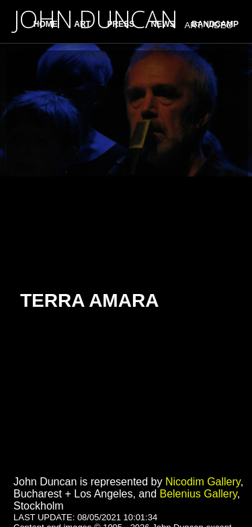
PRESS (120, 24)
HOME (46, 24)
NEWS (163, 24)
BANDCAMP (215, 24)
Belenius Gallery (198, 493)
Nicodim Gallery (203, 481)
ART (82, 24)
